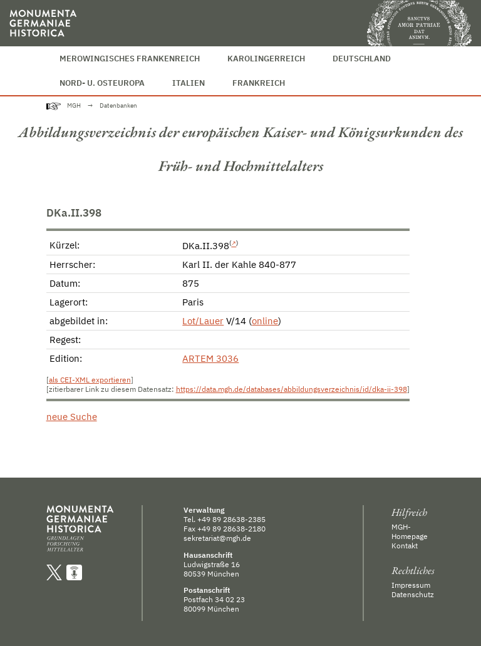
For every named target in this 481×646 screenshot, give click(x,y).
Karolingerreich (266, 58)
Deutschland (362, 58)
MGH (74, 105)
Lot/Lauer (203, 321)
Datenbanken (118, 105)
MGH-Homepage (409, 531)
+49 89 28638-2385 (231, 519)
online (265, 321)
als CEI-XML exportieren (90, 379)
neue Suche (71, 417)
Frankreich (258, 83)
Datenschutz (412, 594)
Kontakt (404, 545)
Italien (188, 83)
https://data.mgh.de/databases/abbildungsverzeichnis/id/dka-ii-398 (291, 389)
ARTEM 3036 (210, 358)
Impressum (410, 585)
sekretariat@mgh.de (217, 538)
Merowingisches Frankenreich (129, 58)
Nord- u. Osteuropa (102, 83)
